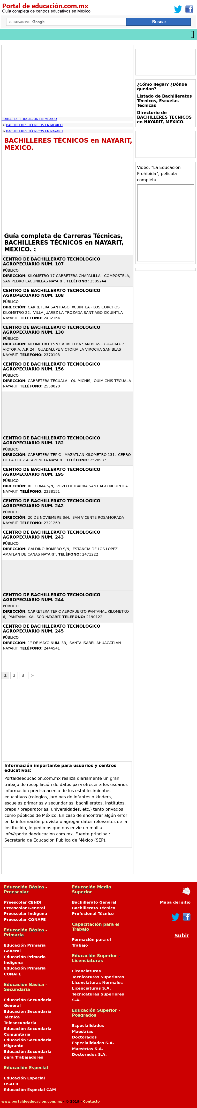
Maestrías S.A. (87, 1048)
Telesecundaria (20, 1022)
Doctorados (84, 1037)
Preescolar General (24, 908)
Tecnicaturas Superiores (98, 977)
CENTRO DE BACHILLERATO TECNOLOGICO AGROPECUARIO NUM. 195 (51, 472)
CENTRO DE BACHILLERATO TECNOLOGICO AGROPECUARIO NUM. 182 (51, 440)
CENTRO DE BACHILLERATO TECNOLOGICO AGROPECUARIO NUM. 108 (51, 293)
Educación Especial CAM (30, 1089)
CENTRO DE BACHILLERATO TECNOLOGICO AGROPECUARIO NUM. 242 (51, 503)
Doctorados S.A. (89, 1054)
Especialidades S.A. (93, 1043)
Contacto (91, 1101)
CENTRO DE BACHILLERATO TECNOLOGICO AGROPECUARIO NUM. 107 (51, 261)
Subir (182, 936)
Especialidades (88, 1025)
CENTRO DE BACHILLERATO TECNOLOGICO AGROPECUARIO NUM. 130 (51, 330)
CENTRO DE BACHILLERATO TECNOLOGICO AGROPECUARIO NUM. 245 (51, 629)
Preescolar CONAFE (25, 919)
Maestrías (82, 1031)
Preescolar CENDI (22, 902)
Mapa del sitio (175, 902)
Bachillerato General (94, 902)
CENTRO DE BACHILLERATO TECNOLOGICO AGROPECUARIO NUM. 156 (51, 366)
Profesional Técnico (93, 913)
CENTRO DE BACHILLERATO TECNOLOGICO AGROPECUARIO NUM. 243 (51, 535)
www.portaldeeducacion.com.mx (31, 1101)
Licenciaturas (86, 971)
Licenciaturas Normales (97, 982)
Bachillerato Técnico (93, 908)
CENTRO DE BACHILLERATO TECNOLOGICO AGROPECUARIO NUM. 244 (51, 597)
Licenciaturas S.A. (91, 988)
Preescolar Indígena (25, 913)
